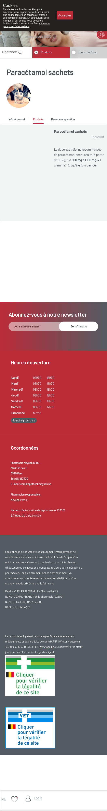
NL (3, 799)
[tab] (18, 120)
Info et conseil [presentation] (17, 119)
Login (38, 798)
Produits (46, 52)
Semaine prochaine (23, 465)
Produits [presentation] (38, 119)
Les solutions (88, 52)
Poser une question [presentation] (63, 119)
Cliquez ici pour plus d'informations (26, 25)
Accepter (64, 15)
